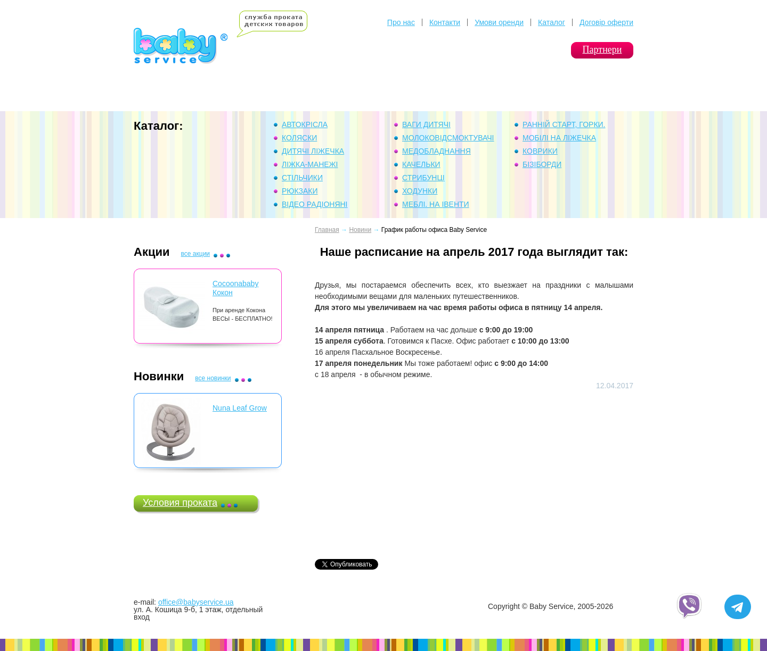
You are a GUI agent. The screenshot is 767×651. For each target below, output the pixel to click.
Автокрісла (305, 124)
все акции (195, 253)
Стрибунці (423, 177)
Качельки (421, 164)
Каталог (551, 22)
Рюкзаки (300, 191)
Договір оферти (606, 22)
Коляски (299, 137)
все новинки (213, 378)
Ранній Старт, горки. (564, 124)
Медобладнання (436, 151)
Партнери (602, 49)
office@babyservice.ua (196, 602)
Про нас (401, 22)
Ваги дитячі (426, 124)
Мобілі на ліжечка (559, 137)
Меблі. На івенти (435, 204)
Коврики (540, 151)
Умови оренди (499, 22)
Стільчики (302, 177)
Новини (360, 229)
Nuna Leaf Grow (240, 408)
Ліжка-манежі (310, 164)
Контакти (444, 22)
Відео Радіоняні (315, 204)
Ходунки (419, 191)
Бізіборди (542, 164)
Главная (327, 229)
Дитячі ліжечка (313, 151)
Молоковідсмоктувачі (448, 137)
